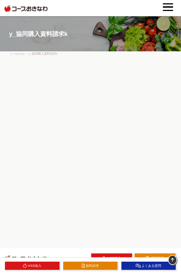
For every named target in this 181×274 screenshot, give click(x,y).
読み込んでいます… (90, 147)
